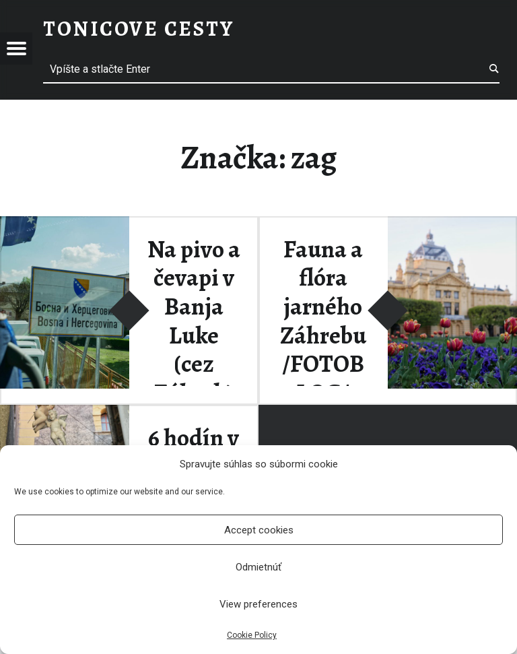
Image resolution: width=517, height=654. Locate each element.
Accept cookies (259, 530)
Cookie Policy (252, 635)
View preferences (258, 604)
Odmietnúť (258, 567)
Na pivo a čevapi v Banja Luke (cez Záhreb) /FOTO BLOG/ (193, 349)
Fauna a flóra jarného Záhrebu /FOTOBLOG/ (323, 321)
